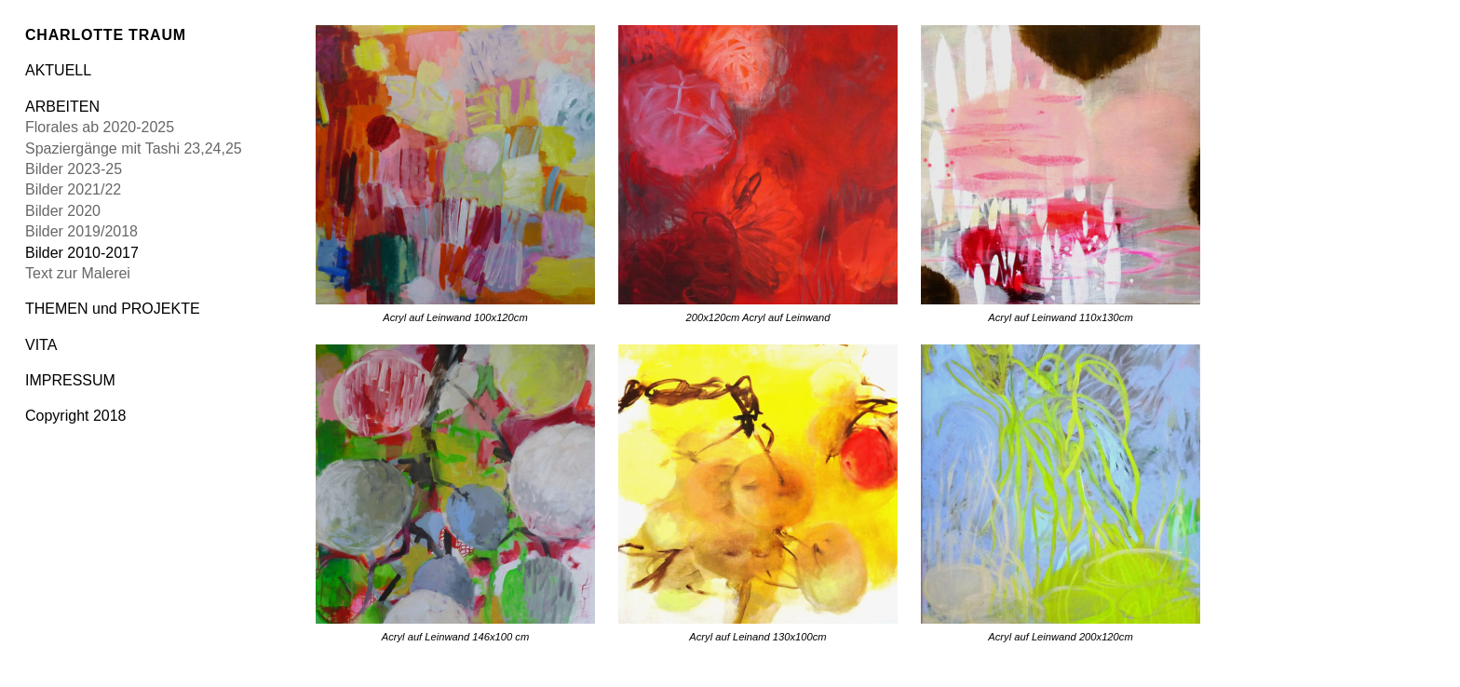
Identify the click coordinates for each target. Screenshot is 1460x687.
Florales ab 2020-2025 (99, 127)
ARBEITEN (62, 106)
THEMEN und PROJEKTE (112, 309)
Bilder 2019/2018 (81, 231)
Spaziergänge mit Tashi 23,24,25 (133, 148)
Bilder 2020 (63, 211)
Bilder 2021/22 (73, 189)
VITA (41, 345)
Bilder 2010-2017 (82, 253)
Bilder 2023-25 (73, 169)
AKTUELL (58, 70)
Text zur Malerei (77, 273)
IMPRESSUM (70, 380)
